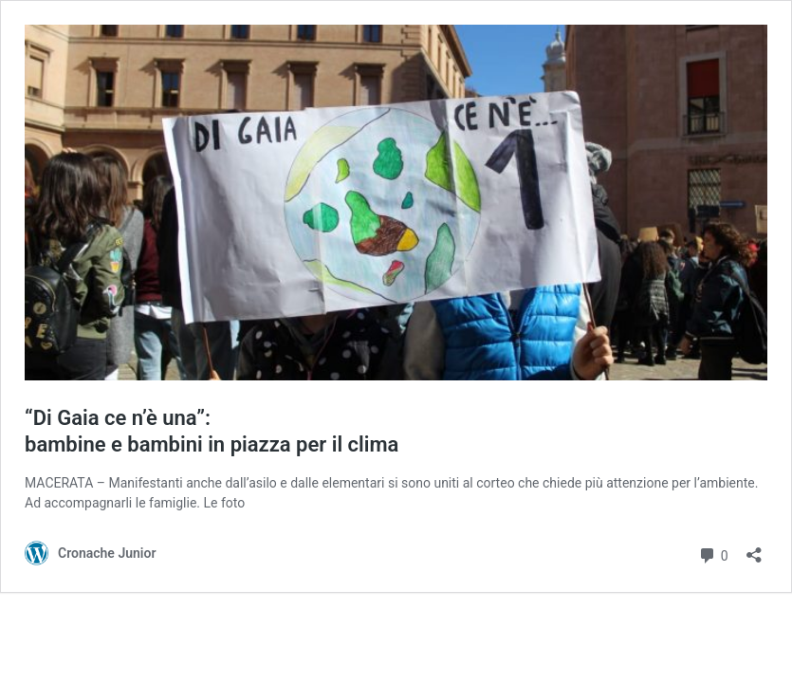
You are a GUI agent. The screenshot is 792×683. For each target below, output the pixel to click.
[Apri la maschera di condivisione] (754, 548)
